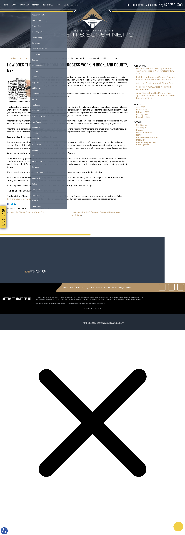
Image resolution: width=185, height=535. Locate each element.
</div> (18, 525)
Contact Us (68, 4)
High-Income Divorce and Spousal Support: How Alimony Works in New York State (155, 78)
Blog (58, 4)
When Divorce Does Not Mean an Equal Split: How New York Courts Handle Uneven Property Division (155, 95)
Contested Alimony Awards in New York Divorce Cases (153, 88)
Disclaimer (88, 308)
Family (139, 135)
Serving (35, 4)
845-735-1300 (173, 4)
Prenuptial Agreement (146, 142)
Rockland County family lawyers (21, 199)
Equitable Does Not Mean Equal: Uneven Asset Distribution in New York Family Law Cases (155, 71)
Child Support (142, 127)
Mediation (140, 140)
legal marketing (101, 323)
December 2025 (143, 117)
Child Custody (142, 125)
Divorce (57, 58)
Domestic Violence (144, 132)
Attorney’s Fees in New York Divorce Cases (155, 83)
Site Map (98, 308)
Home (6, 4)
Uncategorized (142, 144)
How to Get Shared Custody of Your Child (27, 212)
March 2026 (141, 109)
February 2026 (142, 112)
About (14, 4)
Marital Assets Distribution (148, 137)
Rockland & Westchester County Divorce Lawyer (28, 58)
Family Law (24, 4)
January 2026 (142, 114)
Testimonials (47, 4)
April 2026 (140, 107)
